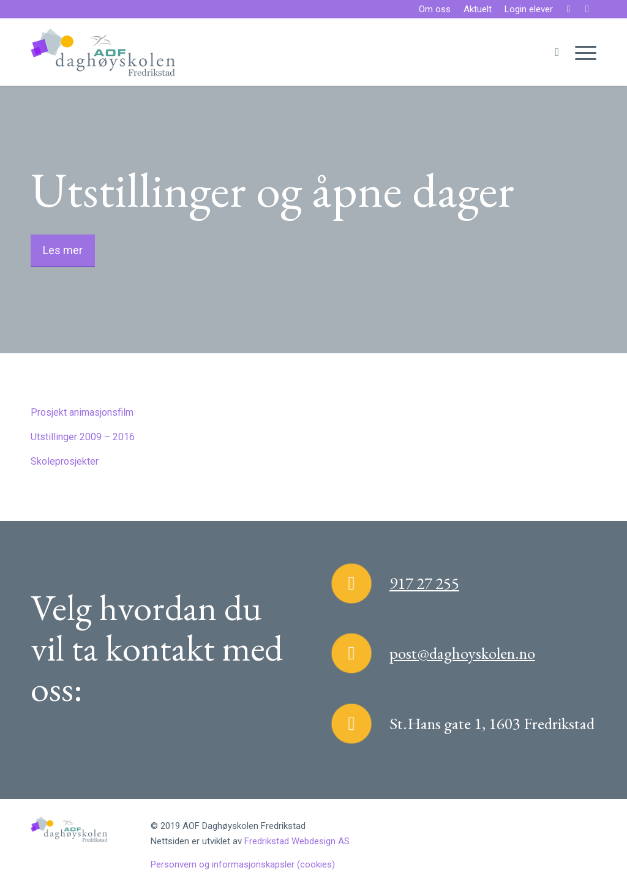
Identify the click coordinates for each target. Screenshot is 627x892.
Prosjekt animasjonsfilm (82, 412)
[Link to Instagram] (587, 9)
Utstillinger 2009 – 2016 (83, 437)
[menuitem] (435, 9)
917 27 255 (424, 583)
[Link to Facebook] (568, 9)
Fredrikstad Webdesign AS (297, 841)
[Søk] (557, 52)
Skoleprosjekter (65, 461)
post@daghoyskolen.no (462, 653)
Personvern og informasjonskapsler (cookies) (243, 864)
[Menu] (581, 52)
